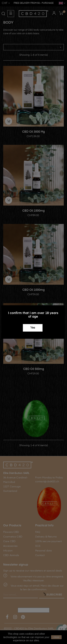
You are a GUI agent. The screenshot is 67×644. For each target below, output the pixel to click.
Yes (32, 327)
